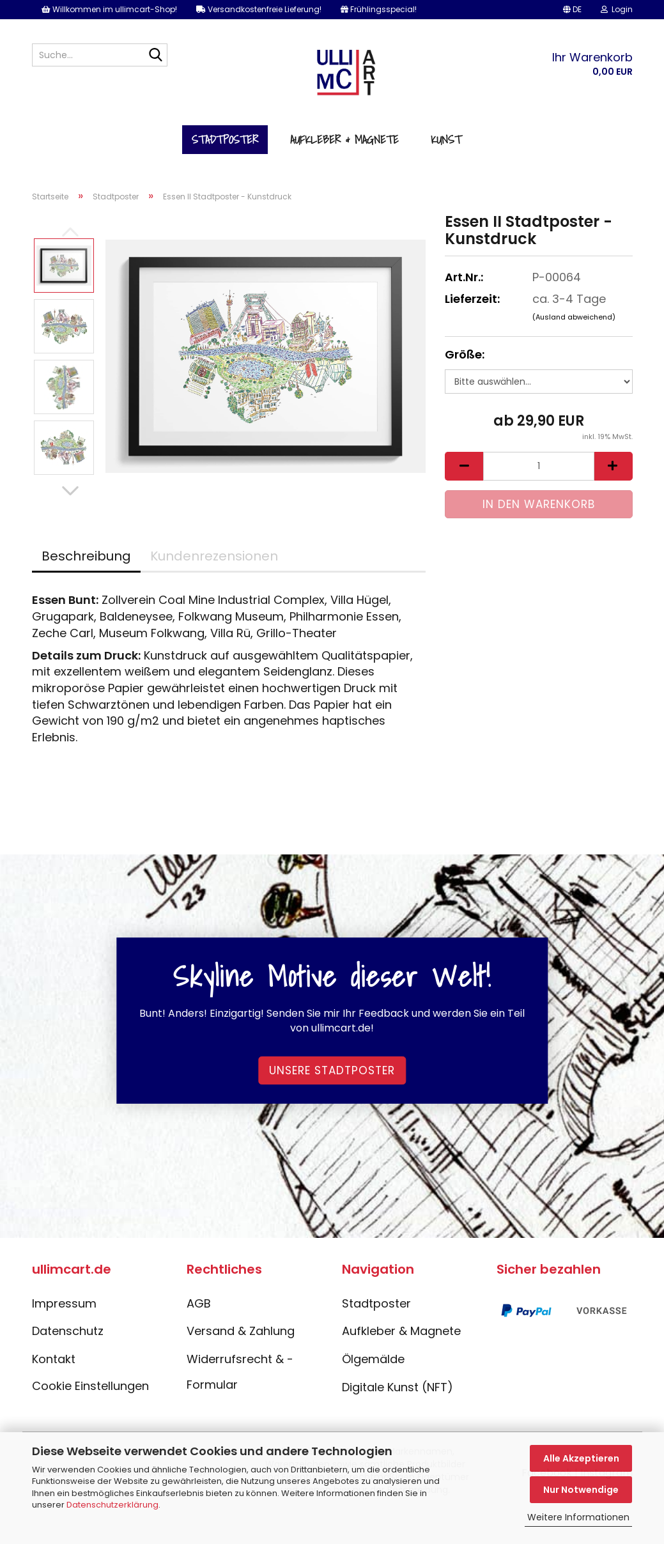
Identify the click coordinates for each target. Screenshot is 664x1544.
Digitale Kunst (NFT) (397, 1387)
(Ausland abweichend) (573, 317)
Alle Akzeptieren (581, 1458)
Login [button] (617, 9)
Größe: (464, 354)
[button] (572, 9)
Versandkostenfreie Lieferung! (258, 9)
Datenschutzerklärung (112, 1505)
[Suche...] (155, 55)
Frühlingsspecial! (379, 9)
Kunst (446, 139)
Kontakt (53, 1359)
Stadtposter (225, 139)
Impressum (64, 1303)
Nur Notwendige (581, 1489)
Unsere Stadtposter (332, 1070)
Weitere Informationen (578, 1517)
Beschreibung (86, 556)
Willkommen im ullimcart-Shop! (109, 9)
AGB (199, 1303)
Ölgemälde (373, 1359)
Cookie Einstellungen (90, 1386)
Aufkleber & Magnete (344, 139)
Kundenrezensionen (214, 556)
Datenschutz (68, 1331)
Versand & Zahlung (241, 1331)
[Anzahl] (538, 466)
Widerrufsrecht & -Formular (240, 1372)
